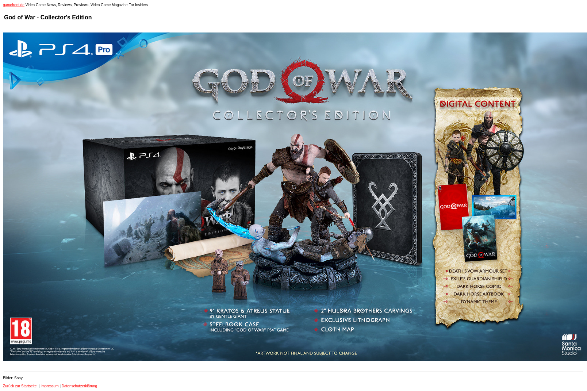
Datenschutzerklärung (79, 386)
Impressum (49, 386)
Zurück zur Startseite (20, 386)
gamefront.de (13, 5)
